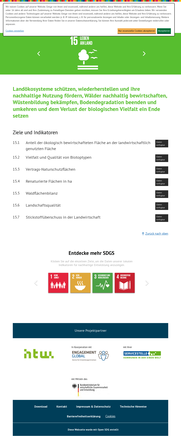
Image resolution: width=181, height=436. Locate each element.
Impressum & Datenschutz (93, 406)
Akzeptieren (164, 30)
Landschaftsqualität (43, 205)
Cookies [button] (110, 416)
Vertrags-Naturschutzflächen (50, 169)
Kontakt (61, 406)
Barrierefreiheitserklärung (83, 416)
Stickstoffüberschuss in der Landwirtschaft (63, 217)
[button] (39, 54)
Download (40, 406)
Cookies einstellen (15, 30)
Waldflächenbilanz (42, 193)
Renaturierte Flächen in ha (49, 181)
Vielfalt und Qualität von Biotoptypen (58, 157)
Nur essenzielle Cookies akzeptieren (136, 30)
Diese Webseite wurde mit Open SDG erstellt (93, 429)
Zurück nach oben (155, 234)
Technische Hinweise (133, 406)
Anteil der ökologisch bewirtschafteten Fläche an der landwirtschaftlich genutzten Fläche (88, 145)
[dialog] (88, 19)
